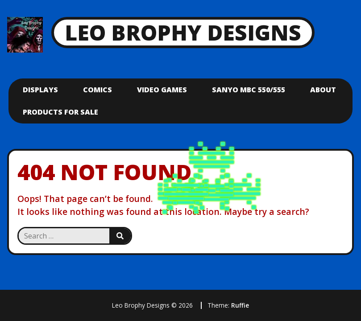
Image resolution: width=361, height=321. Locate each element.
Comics (97, 90)
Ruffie (240, 305)
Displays (40, 90)
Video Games (162, 90)
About (323, 90)
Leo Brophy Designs (183, 32)
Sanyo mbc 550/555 (248, 90)
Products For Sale (60, 112)
